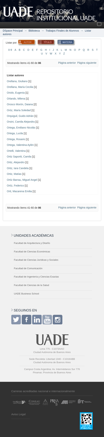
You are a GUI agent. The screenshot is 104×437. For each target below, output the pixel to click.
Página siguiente (86, 62)
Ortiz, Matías (14, 173)
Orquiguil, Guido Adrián (20, 115)
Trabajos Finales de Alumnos (62, 30)
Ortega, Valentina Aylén (20, 144)
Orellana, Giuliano (17, 81)
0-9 (10, 49)
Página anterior (67, 62)
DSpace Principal (13, 30)
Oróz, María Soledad (19, 110)
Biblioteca (34, 30)
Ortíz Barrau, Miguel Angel (22, 179)
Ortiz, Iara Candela (18, 168)
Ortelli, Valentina (16, 150)
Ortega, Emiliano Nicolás (21, 127)
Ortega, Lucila (15, 133)
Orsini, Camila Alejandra (21, 121)
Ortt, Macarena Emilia (19, 191)
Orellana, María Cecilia (20, 86)
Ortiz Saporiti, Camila (19, 156)
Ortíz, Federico (15, 185)
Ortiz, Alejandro (16, 162)
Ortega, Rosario (16, 139)
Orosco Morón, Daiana (20, 104)
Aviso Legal (18, 414)
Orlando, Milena (16, 98)
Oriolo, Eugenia (16, 92)
